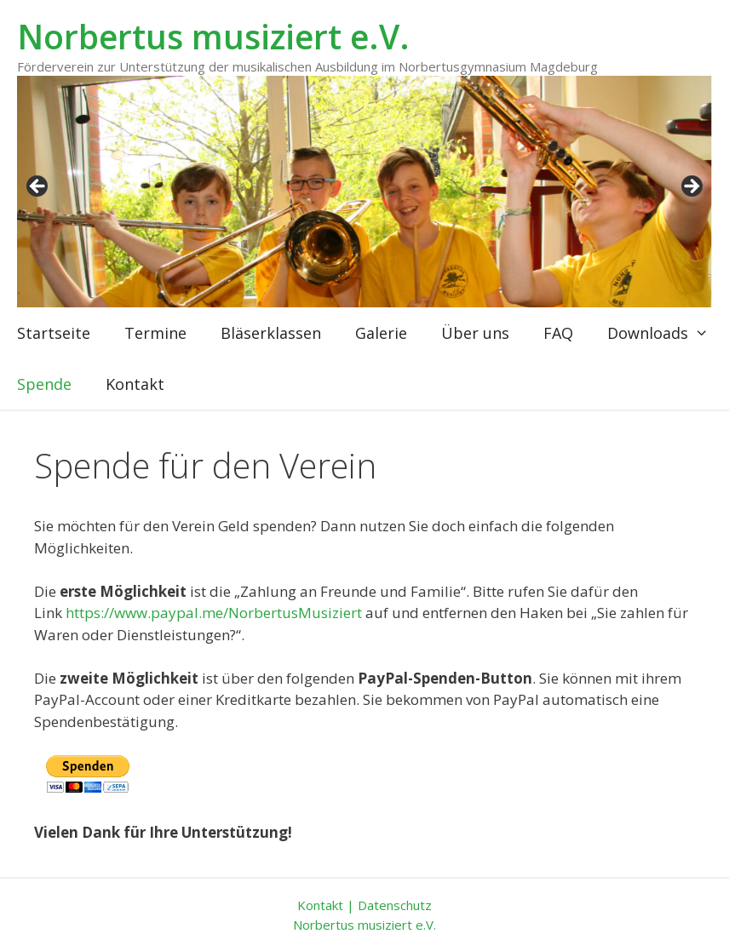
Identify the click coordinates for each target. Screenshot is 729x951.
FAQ (558, 333)
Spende (44, 384)
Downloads (666, 332)
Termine (155, 333)
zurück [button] (38, 187)
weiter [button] (690, 187)
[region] (364, 191)
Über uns (475, 333)
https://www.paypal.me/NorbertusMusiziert (214, 612)
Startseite (53, 333)
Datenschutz (395, 905)
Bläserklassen (271, 333)
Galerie (381, 333)
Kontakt (135, 384)
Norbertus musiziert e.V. (213, 36)
